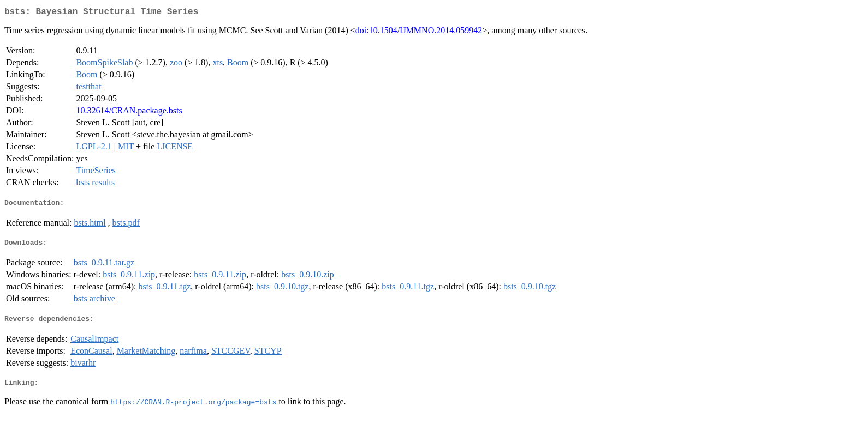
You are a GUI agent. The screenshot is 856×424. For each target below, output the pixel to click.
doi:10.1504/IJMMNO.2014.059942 (418, 32)
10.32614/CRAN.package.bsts (129, 112)
